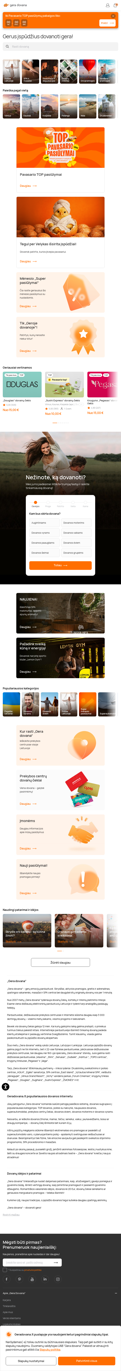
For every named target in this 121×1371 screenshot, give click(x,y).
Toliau (60, 565)
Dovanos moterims (73, 522)
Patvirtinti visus (86, 1361)
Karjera (7, 1300)
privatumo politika (32, 1270)
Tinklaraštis (9, 1306)
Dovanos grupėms (73, 552)
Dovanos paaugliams (43, 542)
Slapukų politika (50, 1350)
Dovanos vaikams (73, 532)
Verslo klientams (12, 1318)
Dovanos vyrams (41, 532)
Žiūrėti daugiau (60, 962)
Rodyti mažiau (11, 1214)
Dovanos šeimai (40, 552)
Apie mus (8, 1312)
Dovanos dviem (71, 542)
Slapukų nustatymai (31, 1361)
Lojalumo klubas (11, 1324)
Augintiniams (39, 522)
